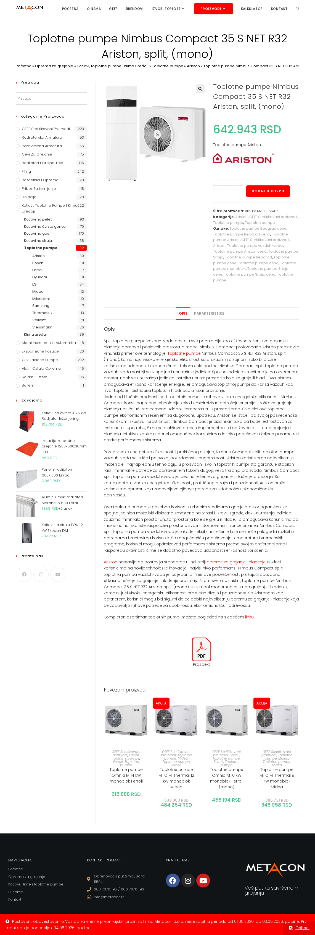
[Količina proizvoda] (228, 190)
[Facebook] (24, 574)
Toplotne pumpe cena (258, 263)
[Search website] (297, 8)
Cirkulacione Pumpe (40, 359)
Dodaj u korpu (268, 191)
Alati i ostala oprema (41, 368)
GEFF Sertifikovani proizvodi (273, 216)
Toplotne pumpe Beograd (248, 257)
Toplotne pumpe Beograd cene (258, 228)
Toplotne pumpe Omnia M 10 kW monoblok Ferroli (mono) (226, 778)
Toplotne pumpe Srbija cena (250, 274)
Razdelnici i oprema (40, 180)
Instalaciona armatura (42, 146)
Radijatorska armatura (42, 137)
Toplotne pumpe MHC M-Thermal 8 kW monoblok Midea (277, 778)
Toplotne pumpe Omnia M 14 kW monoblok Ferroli (126, 775)
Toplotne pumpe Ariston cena (240, 251)
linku (249, 617)
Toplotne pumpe (167, 66)
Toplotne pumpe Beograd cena (241, 234)
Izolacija (29, 197)
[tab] (183, 313)
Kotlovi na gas (36, 233)
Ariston (193, 66)
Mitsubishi (41, 298)
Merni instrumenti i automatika (49, 342)
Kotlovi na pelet (38, 219)
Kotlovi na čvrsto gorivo (45, 226)
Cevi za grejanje (37, 154)
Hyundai (39, 277)
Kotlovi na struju (38, 240)
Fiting (26, 171)
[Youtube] (57, 574)
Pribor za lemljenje (39, 188)
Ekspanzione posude (40, 351)
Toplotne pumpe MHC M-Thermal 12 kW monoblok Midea (176, 778)
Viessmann (42, 327)
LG (34, 284)
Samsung (40, 305)
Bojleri (27, 385)
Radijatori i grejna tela (42, 162)
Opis (183, 313)
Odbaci (302, 928)
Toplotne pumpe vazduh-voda (255, 245)
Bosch (37, 263)
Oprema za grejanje (54, 66)
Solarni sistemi (35, 377)
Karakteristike (209, 313)
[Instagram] (41, 574)
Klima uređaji (35, 334)
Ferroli (134, 755)
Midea (183, 758)
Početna (23, 66)
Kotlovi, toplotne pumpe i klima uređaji (113, 66)
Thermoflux (42, 312)
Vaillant (39, 320)
